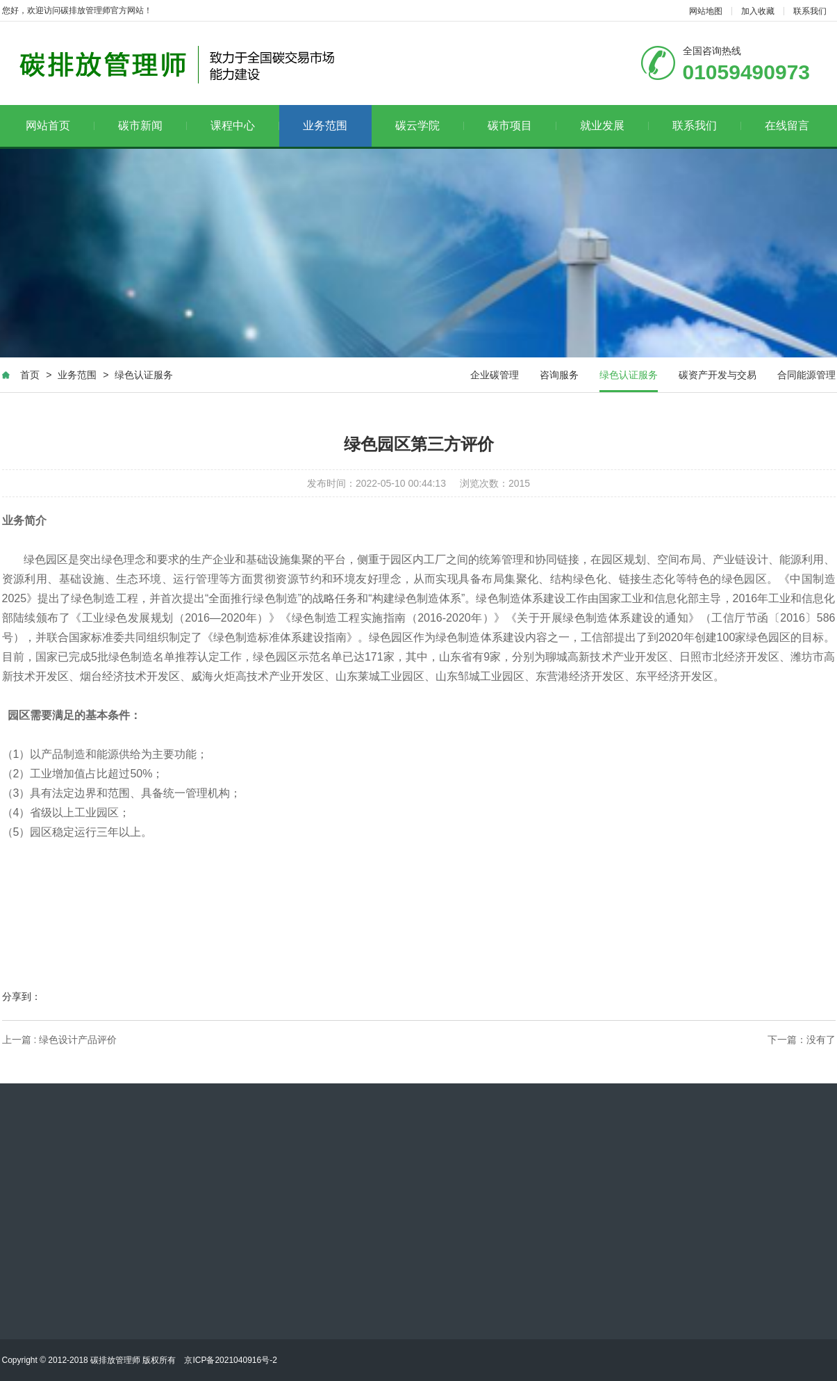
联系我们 (810, 11)
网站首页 (60, 125)
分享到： (21, 996)
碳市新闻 (152, 125)
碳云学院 (429, 125)
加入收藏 (757, 11)
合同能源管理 (806, 374)
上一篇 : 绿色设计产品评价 (59, 1039)
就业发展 (614, 125)
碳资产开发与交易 (717, 374)
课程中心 (244, 125)
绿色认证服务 (144, 374)
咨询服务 (559, 374)
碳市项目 (522, 125)
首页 (30, 374)
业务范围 (325, 125)
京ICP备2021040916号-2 (230, 1360)
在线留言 (787, 125)
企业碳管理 (494, 374)
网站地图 (705, 11)
